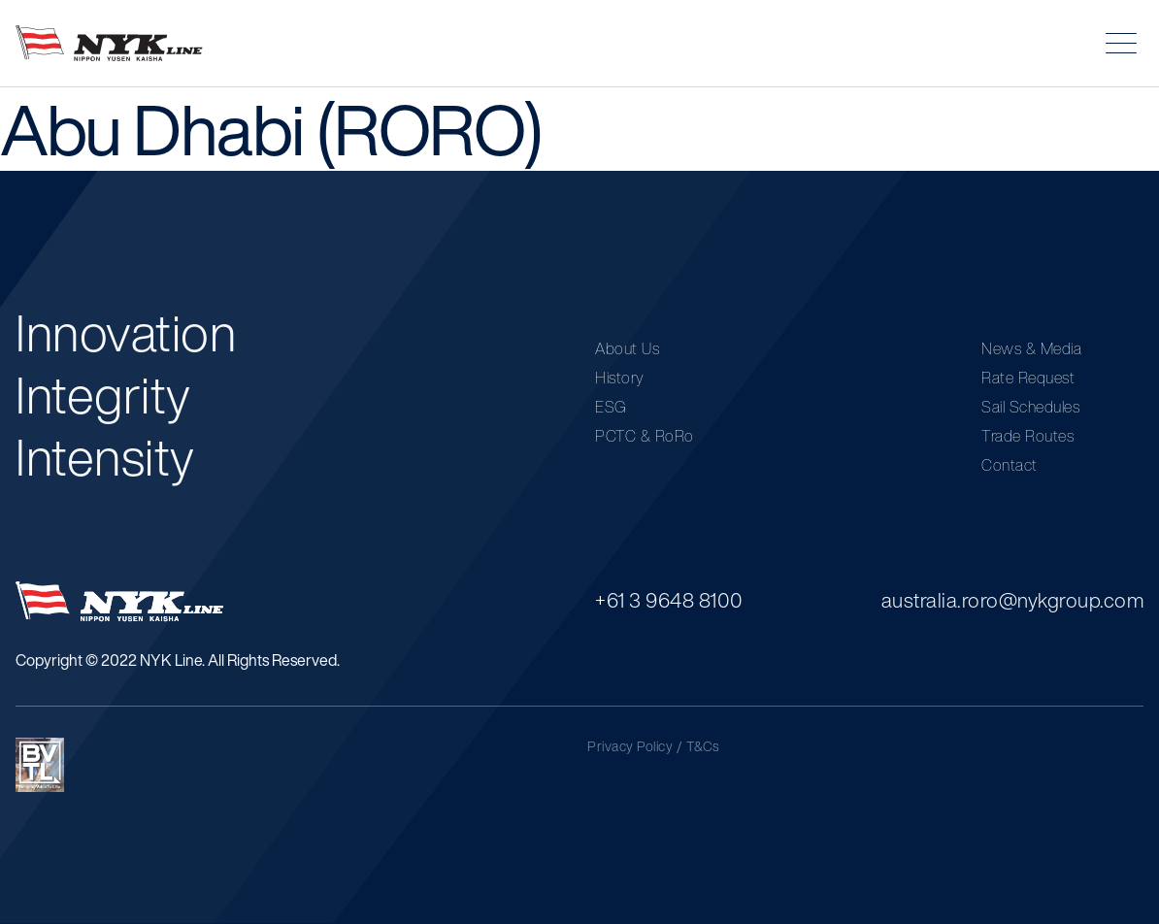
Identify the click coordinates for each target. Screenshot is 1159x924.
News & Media (1031, 348)
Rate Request (1028, 377)
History (620, 377)
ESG (611, 406)
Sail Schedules (1030, 406)
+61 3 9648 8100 (669, 599)
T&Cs (703, 747)
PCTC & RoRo (644, 435)
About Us (627, 348)
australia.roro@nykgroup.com (1012, 599)
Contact (1009, 465)
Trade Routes (1027, 435)
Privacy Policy (630, 747)
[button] (1121, 43)
